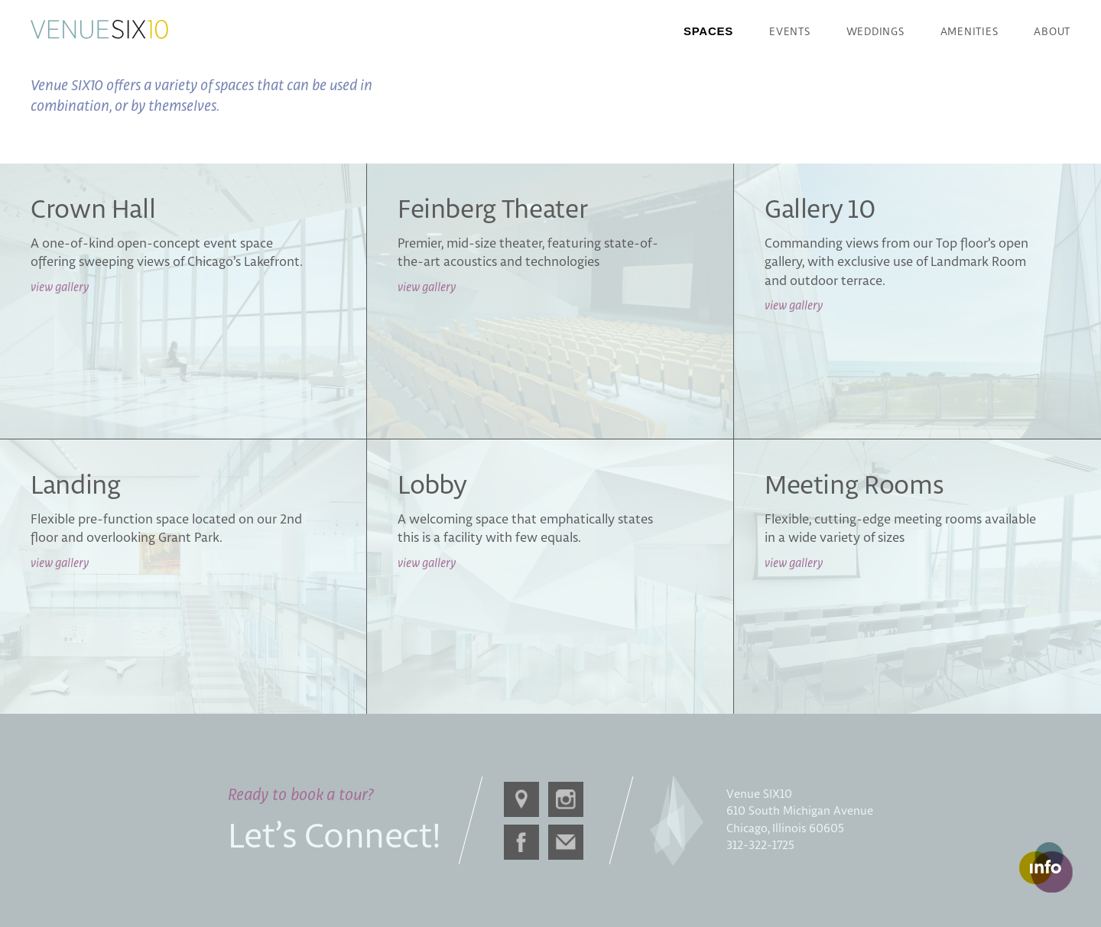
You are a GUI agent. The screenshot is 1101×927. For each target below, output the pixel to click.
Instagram (562, 796)
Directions (517, 796)
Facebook (517, 839)
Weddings (875, 32)
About (1052, 32)
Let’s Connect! (334, 837)
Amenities (969, 32)
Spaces (708, 30)
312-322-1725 (760, 845)
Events (789, 32)
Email (562, 838)
